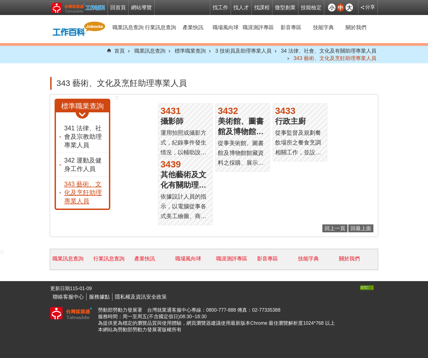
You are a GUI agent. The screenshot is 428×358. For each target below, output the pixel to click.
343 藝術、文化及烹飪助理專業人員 (334, 58)
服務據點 (99, 297)
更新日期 (60, 288)
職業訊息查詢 (128, 27)
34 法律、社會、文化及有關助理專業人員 (328, 51)
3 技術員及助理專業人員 (243, 51)
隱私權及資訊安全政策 (141, 297)
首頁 (119, 51)
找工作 (220, 7)
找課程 (262, 7)
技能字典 (323, 27)
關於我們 (356, 27)
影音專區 (291, 27)
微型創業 (285, 7)
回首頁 (118, 7)
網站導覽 (141, 7)
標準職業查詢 (190, 51)
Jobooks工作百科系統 (78, 8)
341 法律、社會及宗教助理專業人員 (83, 137)
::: (52, 2)
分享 (370, 7)
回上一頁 (335, 228)
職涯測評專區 (258, 27)
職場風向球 (226, 27)
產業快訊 (193, 27)
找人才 (241, 7)
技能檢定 (311, 7)
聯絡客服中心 (68, 297)
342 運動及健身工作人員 (83, 164)
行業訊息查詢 (160, 27)
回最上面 (360, 228)
